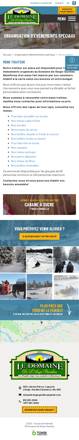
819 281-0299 (31, 403)
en (68, 3)
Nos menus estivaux (23, 152)
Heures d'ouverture (41, 3)
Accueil (7, 54)
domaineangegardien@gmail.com (42, 398)
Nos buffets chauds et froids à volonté (34, 134)
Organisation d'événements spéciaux (35, 54)
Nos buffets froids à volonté (28, 138)
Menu (62, 18)
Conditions (72, 66)
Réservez (67, 10)
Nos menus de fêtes (23, 161)
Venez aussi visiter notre (39, 206)
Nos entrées (18, 125)
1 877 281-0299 (32, 405)
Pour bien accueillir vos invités (29, 116)
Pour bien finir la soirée (25, 143)
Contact (59, 3)
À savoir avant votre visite (39, 237)
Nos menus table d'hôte (25, 120)
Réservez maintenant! (39, 410)
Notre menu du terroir (24, 129)
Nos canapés (19, 147)
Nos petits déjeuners (23, 156)
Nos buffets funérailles (25, 165)
